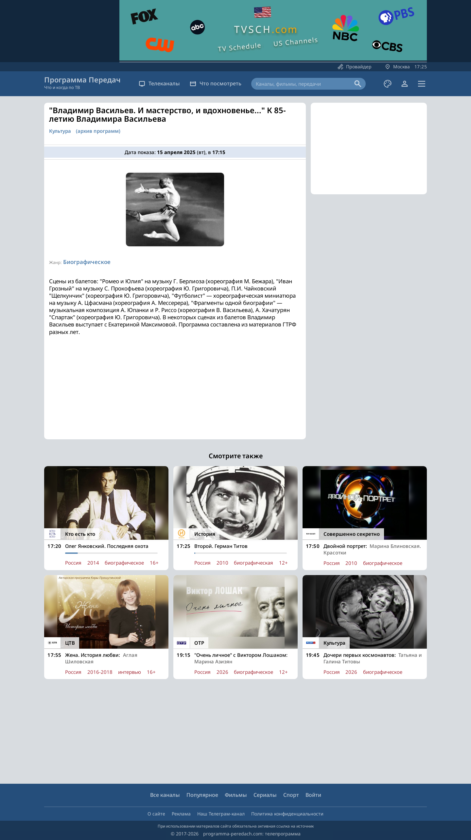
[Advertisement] (175, 393)
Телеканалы (159, 83)
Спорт (291, 794)
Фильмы (236, 794)
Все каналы (165, 794)
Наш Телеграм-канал (221, 814)
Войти (313, 794)
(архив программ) (98, 131)
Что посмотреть (215, 83)
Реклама (181, 814)
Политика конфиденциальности (287, 814)
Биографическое (87, 262)
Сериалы (265, 794)
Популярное (202, 794)
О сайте (156, 814)
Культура (60, 131)
